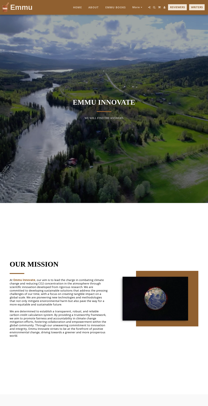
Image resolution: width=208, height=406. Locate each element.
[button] (149, 7)
